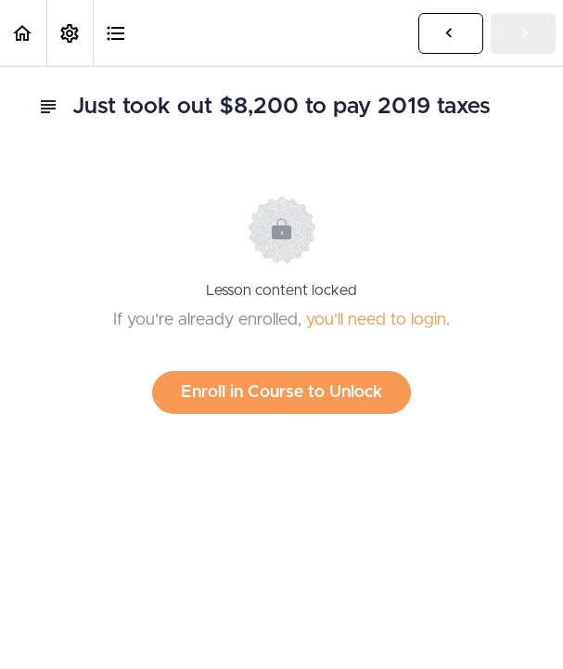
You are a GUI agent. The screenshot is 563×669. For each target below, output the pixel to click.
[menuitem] (69, 33)
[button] (23, 33)
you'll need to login (376, 320)
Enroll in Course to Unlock (281, 392)
